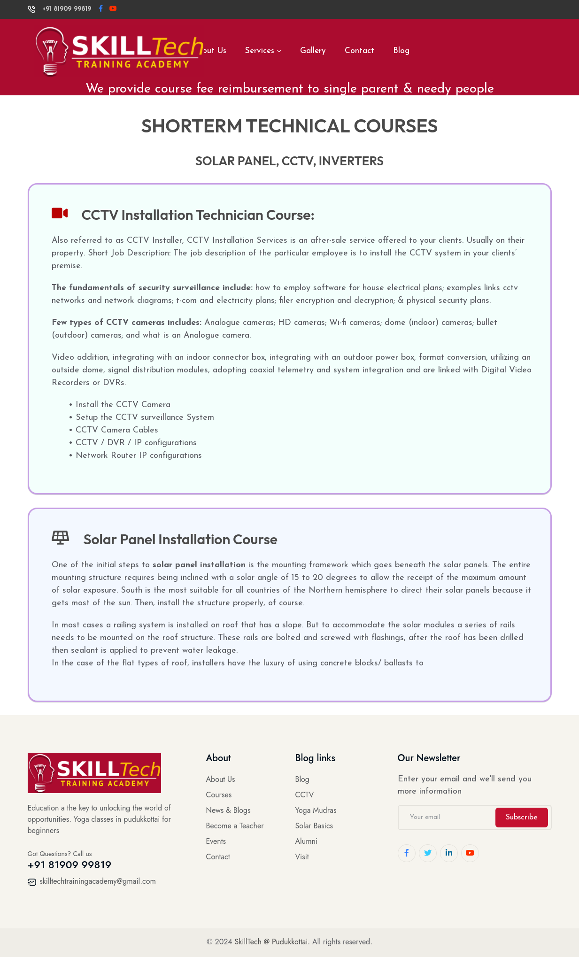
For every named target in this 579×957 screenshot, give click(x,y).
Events (216, 841)
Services (259, 51)
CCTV (304, 794)
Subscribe (522, 817)
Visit (302, 856)
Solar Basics (314, 825)
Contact (359, 51)
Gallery (313, 51)
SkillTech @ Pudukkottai (271, 941)
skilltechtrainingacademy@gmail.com (92, 881)
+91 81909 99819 (59, 9)
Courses (219, 794)
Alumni (306, 841)
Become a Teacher (235, 825)
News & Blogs (228, 810)
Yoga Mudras (316, 810)
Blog (401, 51)
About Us (220, 779)
